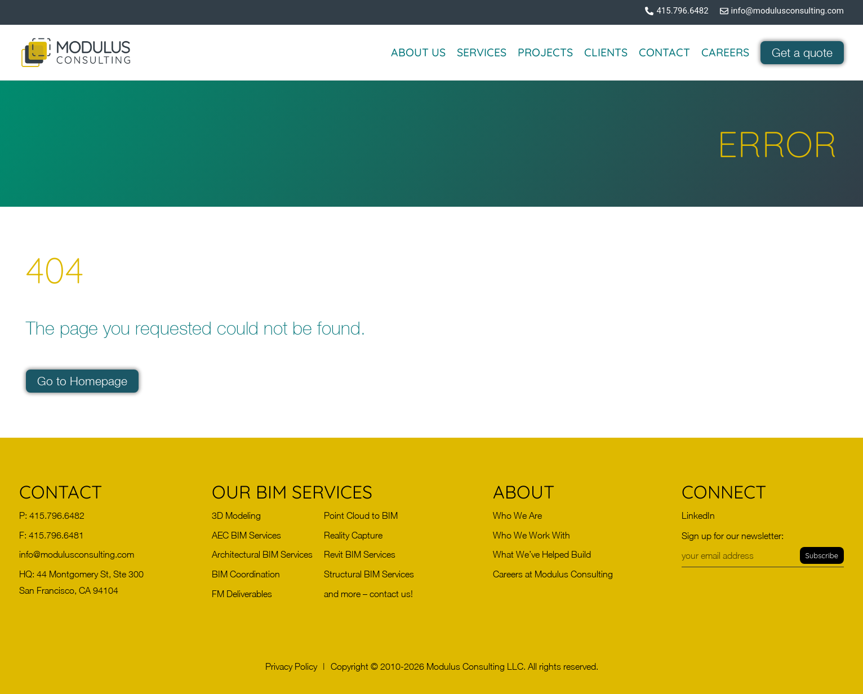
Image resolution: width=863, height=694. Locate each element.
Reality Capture (353, 535)
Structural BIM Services (369, 574)
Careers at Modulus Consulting (553, 574)
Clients (606, 52)
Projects (545, 52)
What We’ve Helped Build (542, 554)
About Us (418, 52)
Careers (725, 52)
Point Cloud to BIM (361, 515)
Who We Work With (531, 535)
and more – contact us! (368, 594)
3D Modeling (236, 515)
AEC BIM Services (246, 535)
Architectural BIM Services (262, 554)
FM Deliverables (242, 594)
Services (481, 52)
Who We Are (517, 515)
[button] (291, 667)
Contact (664, 52)
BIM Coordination (246, 574)
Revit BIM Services (359, 554)
